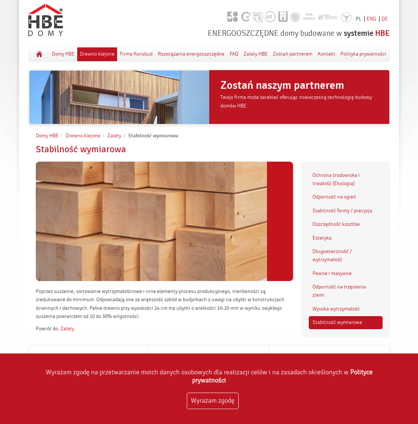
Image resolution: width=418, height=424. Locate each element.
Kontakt (326, 54)
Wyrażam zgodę (213, 401)
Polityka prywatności (363, 54)
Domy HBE (39, 54)
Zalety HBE (255, 54)
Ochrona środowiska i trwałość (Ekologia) (336, 179)
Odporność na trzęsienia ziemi (339, 291)
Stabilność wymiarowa (337, 322)
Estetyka (321, 238)
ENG (371, 19)
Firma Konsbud (136, 54)
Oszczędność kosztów (336, 224)
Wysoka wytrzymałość (336, 309)
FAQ (234, 54)
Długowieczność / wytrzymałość (332, 256)
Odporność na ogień (334, 197)
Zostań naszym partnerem (282, 85)
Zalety (114, 136)
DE (384, 19)
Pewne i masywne (332, 274)
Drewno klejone (97, 54)
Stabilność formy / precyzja (342, 211)
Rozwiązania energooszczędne (191, 54)
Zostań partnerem (292, 54)
